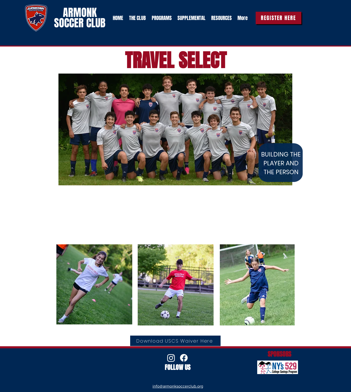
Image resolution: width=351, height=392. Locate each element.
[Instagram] (171, 358)
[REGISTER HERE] (278, 18)
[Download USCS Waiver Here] (175, 341)
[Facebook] (184, 358)
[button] (137, 18)
